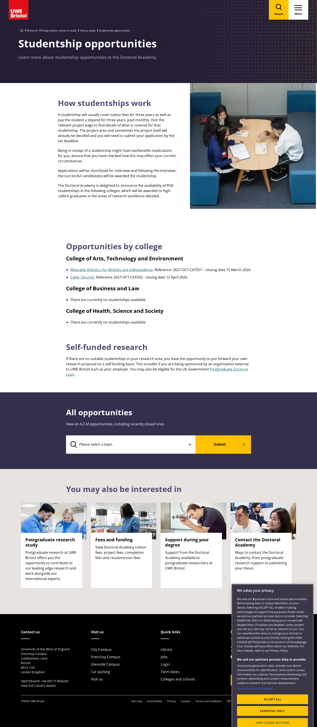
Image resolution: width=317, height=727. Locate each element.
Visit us (97, 679)
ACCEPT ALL (272, 718)
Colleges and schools (178, 679)
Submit (220, 444)
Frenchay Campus (105, 656)
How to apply (88, 30)
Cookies (185, 701)
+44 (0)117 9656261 (55, 681)
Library (166, 649)
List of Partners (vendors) (255, 707)
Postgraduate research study (59, 30)
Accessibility (154, 701)
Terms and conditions (208, 701)
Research (32, 30)
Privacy (171, 701)
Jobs (164, 656)
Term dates (170, 671)
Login (165, 664)
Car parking (100, 671)
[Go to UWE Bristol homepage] (21, 30)
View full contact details (38, 686)
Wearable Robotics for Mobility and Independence (111, 269)
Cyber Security (82, 277)
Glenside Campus (105, 664)
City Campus (101, 649)
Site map (136, 701)
